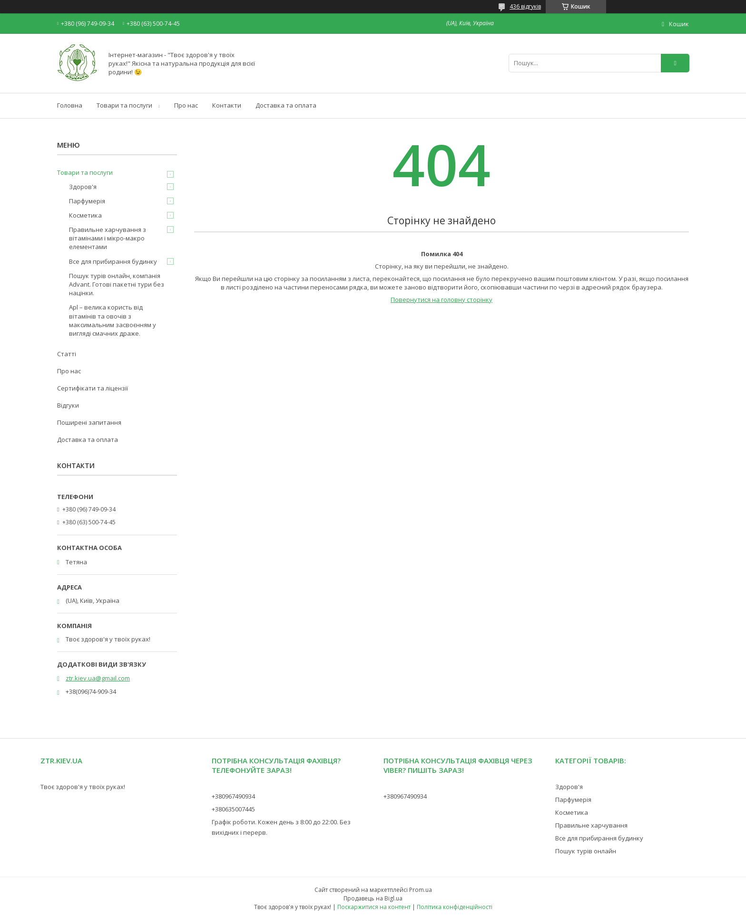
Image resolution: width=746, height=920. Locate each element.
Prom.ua (420, 890)
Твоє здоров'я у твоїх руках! (82, 786)
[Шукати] (675, 63)
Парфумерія (87, 201)
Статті (66, 354)
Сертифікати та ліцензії (92, 388)
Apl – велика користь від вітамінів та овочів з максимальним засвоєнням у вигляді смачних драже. (112, 320)
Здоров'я (83, 186)
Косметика (85, 215)
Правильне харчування (591, 825)
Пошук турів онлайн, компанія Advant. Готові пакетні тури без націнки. (116, 284)
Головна (69, 105)
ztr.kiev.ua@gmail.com (98, 678)
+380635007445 (233, 809)
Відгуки (68, 405)
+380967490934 (233, 796)
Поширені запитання (89, 422)
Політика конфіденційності (454, 907)
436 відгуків (525, 6)
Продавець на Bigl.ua (373, 898)
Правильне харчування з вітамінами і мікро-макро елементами (107, 238)
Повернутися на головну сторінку (441, 299)
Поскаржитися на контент (374, 907)
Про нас (186, 105)
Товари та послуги (124, 105)
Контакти (226, 105)
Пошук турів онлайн (585, 851)
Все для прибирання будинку (113, 261)
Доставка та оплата (285, 105)
